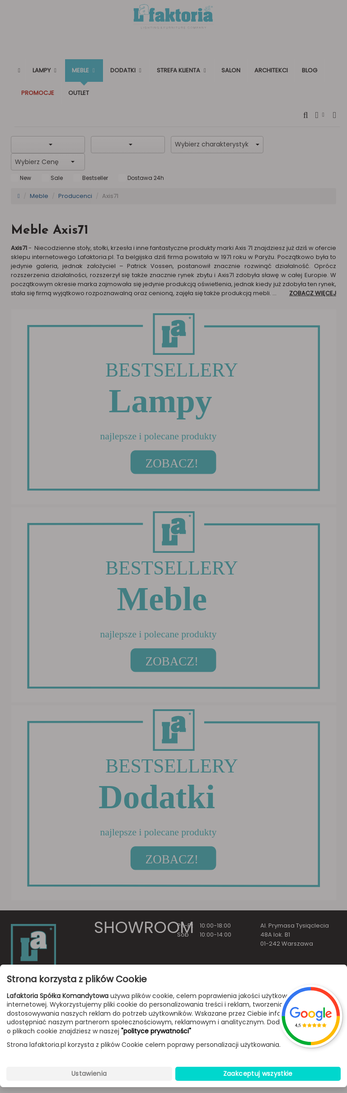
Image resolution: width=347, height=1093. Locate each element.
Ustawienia (89, 1073)
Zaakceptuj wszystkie (258, 1073)
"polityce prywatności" (156, 1031)
